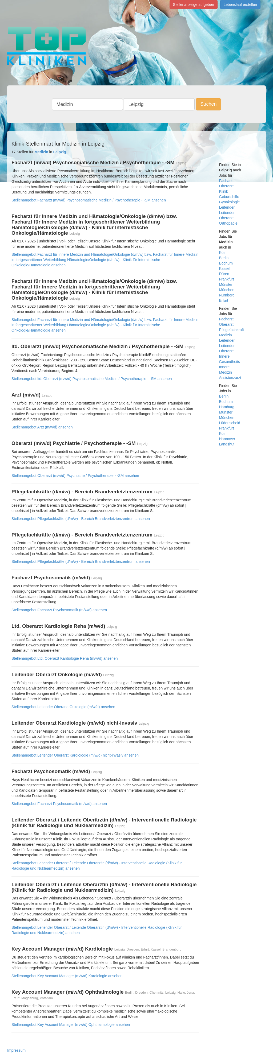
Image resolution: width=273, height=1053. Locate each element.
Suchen (208, 104)
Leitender (227, 207)
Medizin (225, 335)
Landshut (227, 444)
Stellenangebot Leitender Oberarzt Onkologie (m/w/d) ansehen (63, 707)
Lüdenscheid (229, 423)
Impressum (16, 1050)
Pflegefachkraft (231, 330)
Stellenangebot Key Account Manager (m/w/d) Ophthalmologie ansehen (70, 1024)
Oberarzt (226, 186)
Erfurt (223, 300)
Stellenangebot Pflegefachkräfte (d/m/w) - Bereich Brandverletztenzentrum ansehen (80, 519)
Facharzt (226, 181)
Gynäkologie (229, 202)
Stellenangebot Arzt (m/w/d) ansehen (42, 427)
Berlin (224, 258)
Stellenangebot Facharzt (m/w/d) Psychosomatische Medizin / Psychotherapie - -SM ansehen (88, 200)
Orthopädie (228, 223)
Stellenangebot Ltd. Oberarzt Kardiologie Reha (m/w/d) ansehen (64, 658)
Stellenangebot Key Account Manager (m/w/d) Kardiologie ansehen (66, 976)
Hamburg (227, 407)
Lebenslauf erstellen (240, 4)
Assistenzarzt (230, 377)
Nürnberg (227, 295)
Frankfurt (226, 279)
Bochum (226, 263)
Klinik (223, 191)
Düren (224, 274)
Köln (223, 252)
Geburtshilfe (229, 197)
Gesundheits (229, 362)
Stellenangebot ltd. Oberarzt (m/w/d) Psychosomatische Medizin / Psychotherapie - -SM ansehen (91, 379)
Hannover (227, 439)
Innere (224, 356)
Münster (226, 284)
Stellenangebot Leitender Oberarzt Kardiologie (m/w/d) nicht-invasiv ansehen (75, 755)
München (227, 290)
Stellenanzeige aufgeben (193, 4)
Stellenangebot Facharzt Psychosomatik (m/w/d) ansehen (59, 610)
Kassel (224, 268)
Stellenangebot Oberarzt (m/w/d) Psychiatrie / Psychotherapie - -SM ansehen (75, 475)
